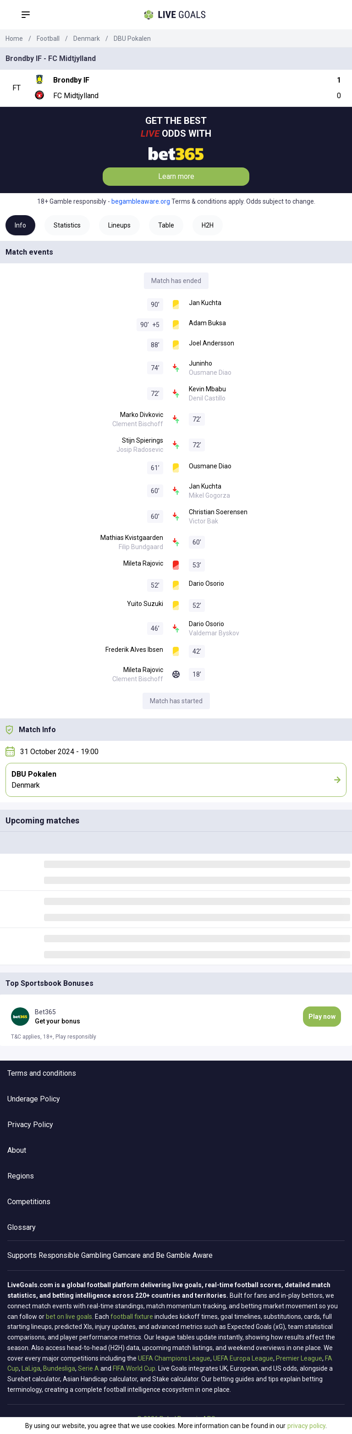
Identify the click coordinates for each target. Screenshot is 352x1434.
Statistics (67, 225)
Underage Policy (33, 1099)
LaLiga (31, 1368)
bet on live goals (69, 1316)
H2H (208, 225)
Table (166, 225)
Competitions (28, 1201)
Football (48, 38)
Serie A (88, 1368)
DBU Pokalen (132, 38)
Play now (322, 1016)
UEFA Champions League (174, 1358)
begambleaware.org (140, 201)
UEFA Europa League (243, 1358)
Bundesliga (59, 1368)
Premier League (299, 1358)
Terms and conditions (41, 1073)
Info (20, 225)
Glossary (21, 1227)
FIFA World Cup (134, 1368)
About (16, 1150)
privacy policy (306, 1425)
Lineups (119, 225)
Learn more (176, 176)
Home (14, 38)
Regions (20, 1176)
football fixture (131, 1316)
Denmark (86, 38)
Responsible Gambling (74, 1255)
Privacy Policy (30, 1124)
